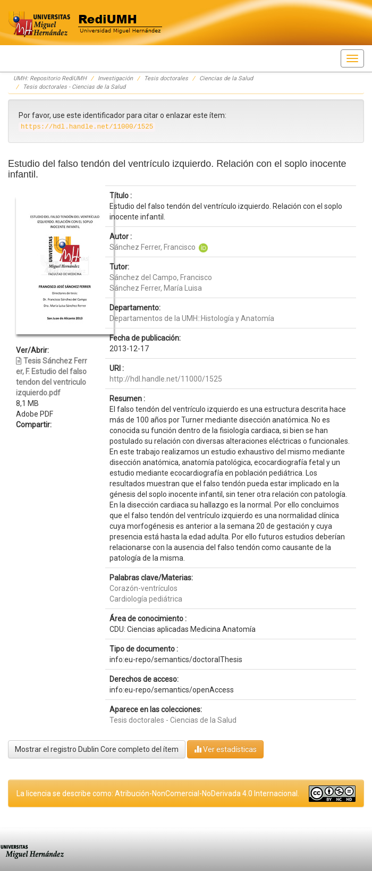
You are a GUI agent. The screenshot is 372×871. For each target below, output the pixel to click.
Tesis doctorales (166, 78)
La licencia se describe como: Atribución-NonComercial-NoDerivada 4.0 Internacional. (157, 793)
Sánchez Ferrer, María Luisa (155, 288)
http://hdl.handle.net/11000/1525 (165, 379)
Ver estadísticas (225, 749)
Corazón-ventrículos (143, 588)
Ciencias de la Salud (226, 78)
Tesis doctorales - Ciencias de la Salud (74, 86)
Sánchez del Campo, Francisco (160, 277)
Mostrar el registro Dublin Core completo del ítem (97, 749)
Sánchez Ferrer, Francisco (152, 247)
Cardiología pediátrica (145, 599)
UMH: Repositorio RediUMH (50, 78)
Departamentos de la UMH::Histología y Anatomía (191, 318)
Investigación (115, 78)
